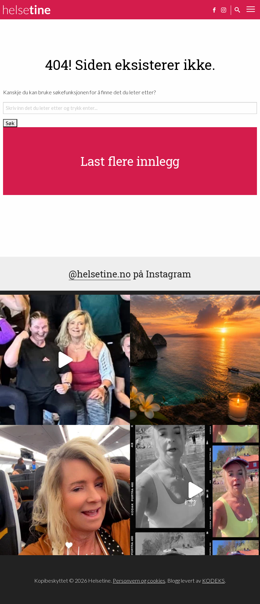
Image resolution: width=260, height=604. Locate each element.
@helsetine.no (100, 274)
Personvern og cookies (139, 580)
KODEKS (213, 580)
